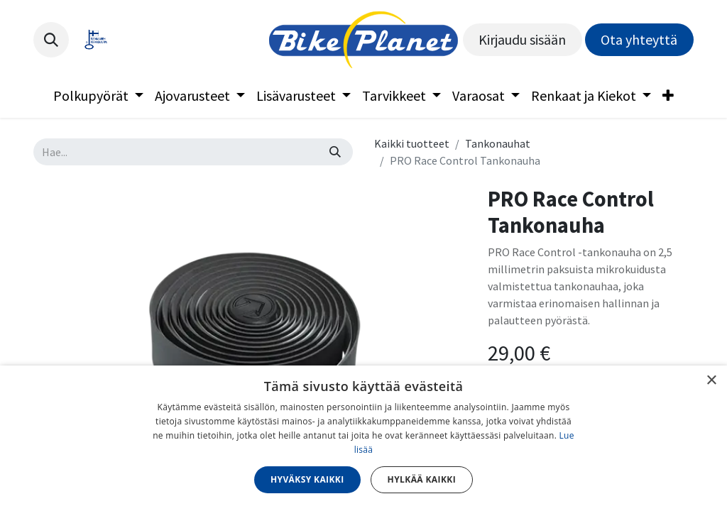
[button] (51, 39)
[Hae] (335, 151)
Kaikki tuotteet (411, 143)
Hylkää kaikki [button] (422, 479)
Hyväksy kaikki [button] (307, 479)
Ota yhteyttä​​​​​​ (639, 39)
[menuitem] (98, 95)
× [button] (711, 380)
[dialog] (363, 438)
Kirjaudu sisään (522, 39)
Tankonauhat (497, 143)
